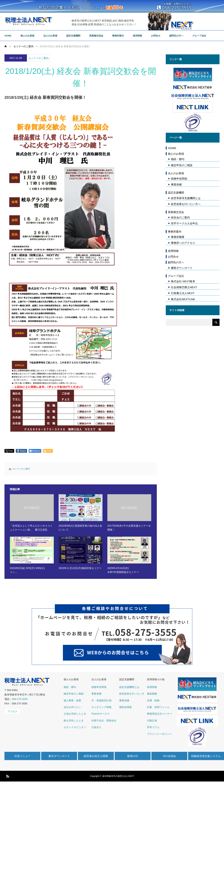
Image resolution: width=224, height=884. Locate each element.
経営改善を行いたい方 (131, 693)
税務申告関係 (179, 178)
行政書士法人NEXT (182, 293)
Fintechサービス (100, 713)
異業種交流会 (96, 35)
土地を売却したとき (75, 713)
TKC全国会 (169, 756)
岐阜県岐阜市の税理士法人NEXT (118, 776)
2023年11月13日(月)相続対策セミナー (80, 568)
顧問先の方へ (176, 35)
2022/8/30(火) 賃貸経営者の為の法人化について (80, 527)
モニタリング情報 (101, 707)
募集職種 (152, 693)
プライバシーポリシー (159, 733)
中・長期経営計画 (101, 700)
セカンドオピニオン (75, 727)
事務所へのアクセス (183, 242)
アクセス (12, 711)
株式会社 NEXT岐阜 (183, 281)
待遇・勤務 (153, 700)
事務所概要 (177, 236)
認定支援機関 (73, 35)
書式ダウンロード (59, 756)
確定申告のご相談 (181, 165)
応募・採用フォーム (158, 707)
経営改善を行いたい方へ (186, 204)
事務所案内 (118, 35)
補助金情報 (125, 707)
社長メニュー (22, 756)
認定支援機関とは (129, 687)
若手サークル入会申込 (184, 223)
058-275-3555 (20, 699)
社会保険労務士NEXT (184, 287)
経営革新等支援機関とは (186, 198)
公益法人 (96, 727)
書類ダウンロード (181, 267)
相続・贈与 (177, 159)
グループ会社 (199, 35)
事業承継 (176, 184)
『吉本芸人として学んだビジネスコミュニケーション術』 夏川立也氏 (31, 527)
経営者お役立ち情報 (96, 756)
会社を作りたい (72, 707)
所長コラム (153, 727)
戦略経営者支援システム (206, 756)
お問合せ (155, 35)
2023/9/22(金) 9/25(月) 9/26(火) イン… (27, 570)
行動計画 (152, 720)
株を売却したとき (74, 720)
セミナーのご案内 (38, 58)
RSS (7, 775)
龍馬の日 (132, 756)
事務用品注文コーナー (159, 713)
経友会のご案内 (180, 217)
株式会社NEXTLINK (183, 299)
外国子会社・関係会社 (103, 720)
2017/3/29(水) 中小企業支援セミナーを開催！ (129, 527)
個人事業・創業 (72, 700)
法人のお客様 (50, 35)
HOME (7, 35)
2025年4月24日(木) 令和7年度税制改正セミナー (123, 570)
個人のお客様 (27, 35)
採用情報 (137, 35)
